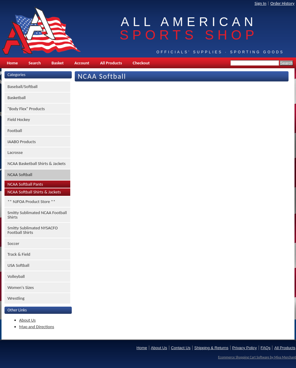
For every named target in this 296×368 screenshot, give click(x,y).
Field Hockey (18, 119)
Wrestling (16, 298)
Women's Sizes (20, 287)
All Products (111, 63)
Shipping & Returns (211, 348)
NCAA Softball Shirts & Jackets (34, 192)
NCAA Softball (19, 174)
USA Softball (18, 265)
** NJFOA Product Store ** (31, 201)
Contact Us (180, 348)
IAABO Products (21, 141)
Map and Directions (36, 326)
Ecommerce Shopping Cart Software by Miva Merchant (257, 357)
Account (81, 63)
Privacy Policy (244, 348)
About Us (27, 320)
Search (35, 63)
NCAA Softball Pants (25, 184)
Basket (57, 63)
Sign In (260, 3)
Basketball (16, 97)
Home (12, 63)
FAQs (266, 348)
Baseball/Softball (22, 86)
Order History (282, 3)
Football (14, 130)
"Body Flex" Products (26, 108)
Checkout (141, 63)
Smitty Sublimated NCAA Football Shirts (37, 215)
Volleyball (16, 276)
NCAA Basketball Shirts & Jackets (36, 163)
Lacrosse (15, 152)
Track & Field (18, 254)
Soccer (13, 243)
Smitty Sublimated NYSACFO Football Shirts (32, 230)
